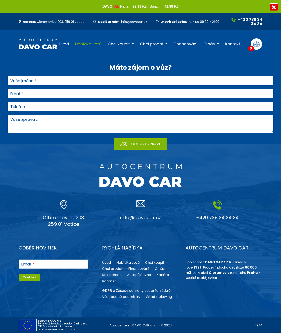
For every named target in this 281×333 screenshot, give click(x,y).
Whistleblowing (159, 296)
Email (15, 94)
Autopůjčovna (139, 274)
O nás (209, 44)
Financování (185, 44)
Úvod (64, 44)
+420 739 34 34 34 (246, 22)
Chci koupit (119, 44)
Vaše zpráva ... (24, 119)
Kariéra (163, 274)
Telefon (17, 107)
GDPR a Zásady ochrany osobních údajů (136, 290)
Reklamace (112, 274)
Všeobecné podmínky (121, 296)
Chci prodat (152, 44)
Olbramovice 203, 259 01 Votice (52, 22)
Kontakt (232, 44)
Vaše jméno (22, 81)
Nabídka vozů (88, 44)
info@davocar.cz (120, 22)
